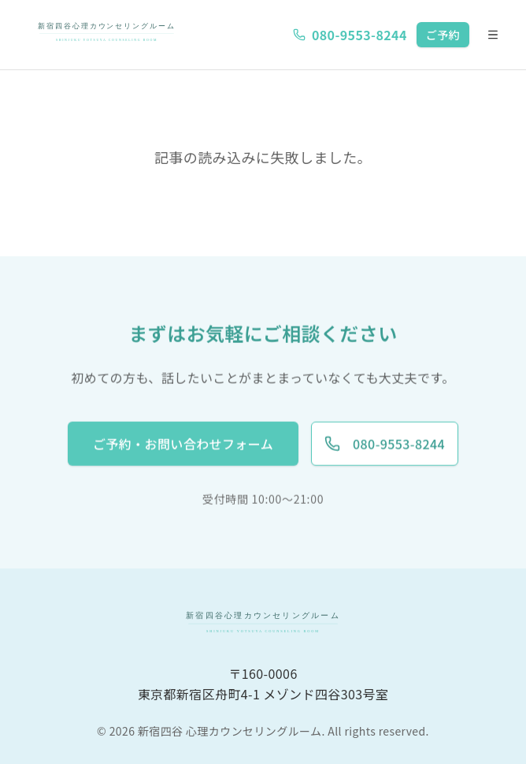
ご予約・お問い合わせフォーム (183, 443)
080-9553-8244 (350, 34)
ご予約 (443, 35)
